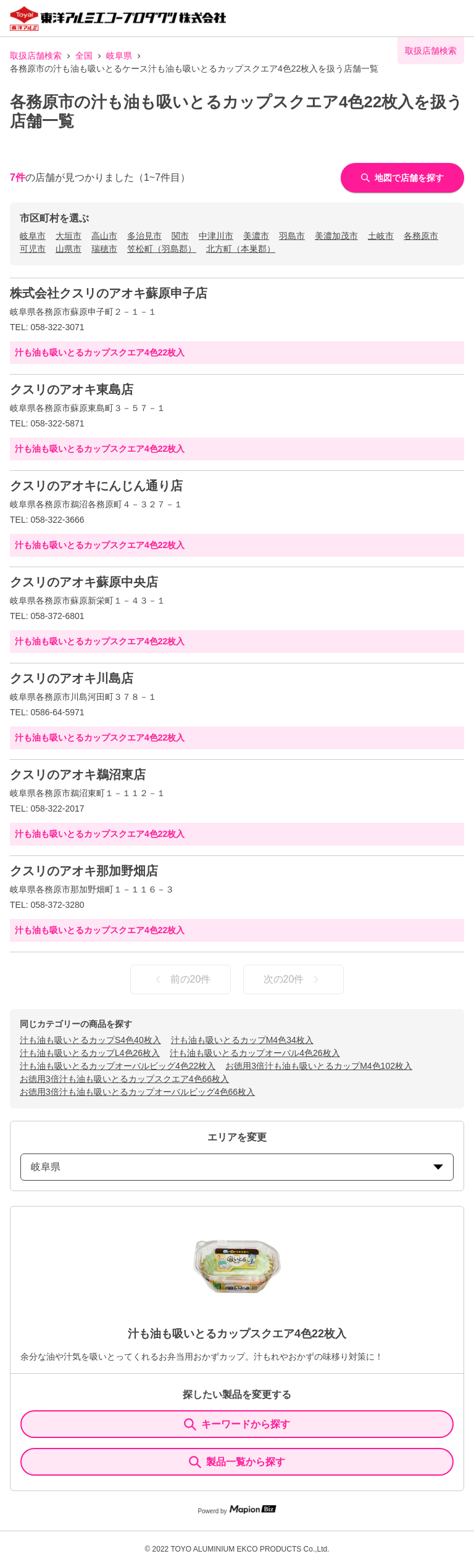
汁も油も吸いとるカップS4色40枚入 (90, 1040)
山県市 (68, 249)
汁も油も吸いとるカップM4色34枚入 (242, 1040)
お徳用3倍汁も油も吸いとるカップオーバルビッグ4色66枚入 (137, 1092)
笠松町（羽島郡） (161, 249)
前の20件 (181, 979)
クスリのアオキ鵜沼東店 (78, 774)
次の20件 (294, 979)
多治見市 (144, 236)
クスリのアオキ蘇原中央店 (84, 582)
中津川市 (216, 236)
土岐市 (381, 236)
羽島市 (292, 236)
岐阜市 (33, 236)
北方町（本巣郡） (240, 249)
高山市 (104, 236)
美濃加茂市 (336, 236)
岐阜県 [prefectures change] (237, 1167)
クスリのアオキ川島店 (71, 678)
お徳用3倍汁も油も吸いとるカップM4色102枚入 (318, 1066)
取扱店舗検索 (36, 55)
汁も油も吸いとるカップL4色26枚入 (90, 1053)
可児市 (33, 249)
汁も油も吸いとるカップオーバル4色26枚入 (254, 1053)
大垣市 (68, 236)
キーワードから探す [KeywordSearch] (237, 1424)
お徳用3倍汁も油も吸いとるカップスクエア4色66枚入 (124, 1079)
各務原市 (421, 236)
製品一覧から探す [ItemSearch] (237, 1462)
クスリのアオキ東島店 (71, 389)
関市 (180, 236)
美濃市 (256, 236)
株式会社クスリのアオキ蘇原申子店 (108, 293)
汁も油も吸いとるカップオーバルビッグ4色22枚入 (117, 1066)
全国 (84, 55)
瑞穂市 (104, 249)
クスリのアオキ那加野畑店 (84, 871)
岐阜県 (119, 55)
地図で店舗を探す (402, 178)
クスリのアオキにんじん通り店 (96, 486)
